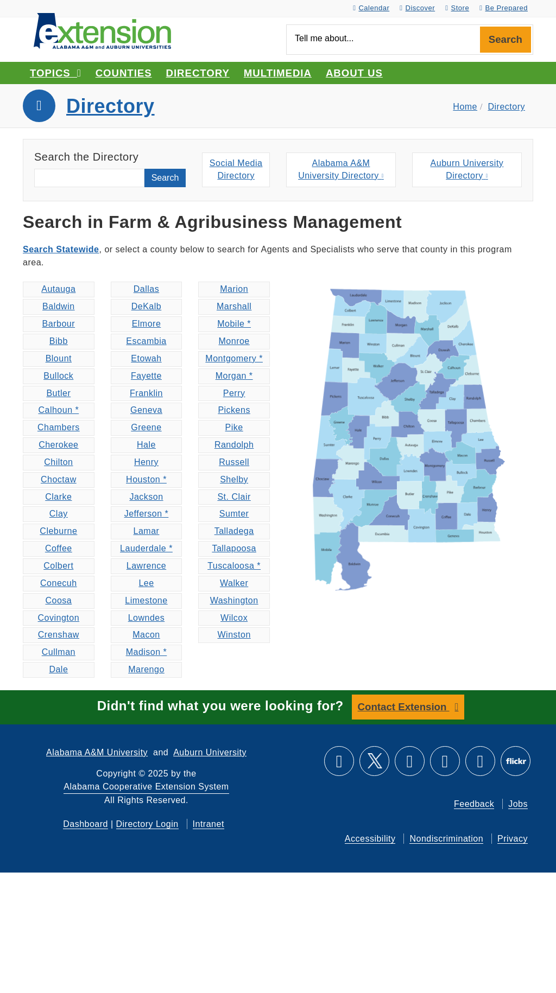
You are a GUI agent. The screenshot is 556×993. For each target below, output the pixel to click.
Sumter (234, 513)
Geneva (146, 410)
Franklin (146, 393)
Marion (234, 289)
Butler (58, 393)
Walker (234, 583)
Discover (417, 8)
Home (465, 106)
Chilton (58, 462)
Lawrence (146, 565)
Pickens (234, 410)
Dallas (146, 289)
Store (457, 8)
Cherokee (58, 444)
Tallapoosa (234, 548)
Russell (234, 462)
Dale (58, 669)
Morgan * (234, 375)
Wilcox (234, 617)
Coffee (58, 548)
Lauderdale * (146, 548)
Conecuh (58, 583)
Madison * (146, 652)
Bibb (58, 341)
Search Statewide (61, 249)
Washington (234, 600)
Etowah (146, 358)
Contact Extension (404, 706)
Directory (198, 73)
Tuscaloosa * (234, 565)
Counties (124, 73)
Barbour (58, 323)
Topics (55, 73)
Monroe (234, 341)
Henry (146, 462)
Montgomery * (234, 358)
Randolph (234, 444)
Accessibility (370, 838)
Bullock (58, 375)
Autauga (58, 289)
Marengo (146, 669)
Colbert (58, 565)
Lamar (147, 531)
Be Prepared (503, 8)
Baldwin (58, 306)
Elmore (146, 323)
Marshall (234, 306)
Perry (234, 393)
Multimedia (278, 73)
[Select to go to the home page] (102, 30)
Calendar (371, 8)
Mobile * (234, 323)
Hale (146, 444)
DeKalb (146, 306)
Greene (146, 427)
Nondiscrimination (446, 838)
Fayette (146, 375)
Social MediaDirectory (236, 170)
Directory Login (147, 823)
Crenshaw (58, 634)
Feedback (474, 803)
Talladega (234, 531)
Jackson (146, 496)
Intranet (208, 823)
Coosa (58, 600)
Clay (58, 513)
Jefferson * (146, 513)
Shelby (234, 479)
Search (505, 39)
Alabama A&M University (97, 751)
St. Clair (233, 496)
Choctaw (59, 479)
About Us (354, 73)
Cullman (58, 652)
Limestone (146, 600)
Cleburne (58, 531)
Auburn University (210, 751)
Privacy (512, 838)
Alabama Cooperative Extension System (146, 786)
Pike (234, 427)
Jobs (518, 803)
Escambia (146, 341)
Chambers (58, 427)
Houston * (146, 479)
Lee (146, 583)
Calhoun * (58, 410)
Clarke (58, 496)
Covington (59, 617)
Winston (233, 634)
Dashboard (85, 823)
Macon (146, 634)
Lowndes (146, 617)
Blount (59, 358)
